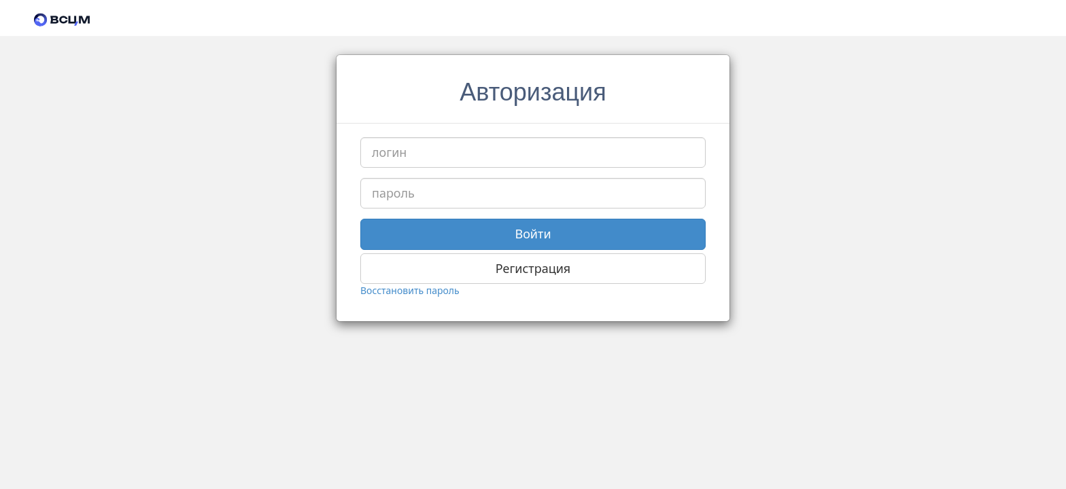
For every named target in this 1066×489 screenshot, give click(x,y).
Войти (533, 233)
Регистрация (533, 268)
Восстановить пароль (410, 290)
